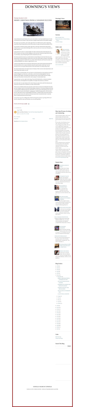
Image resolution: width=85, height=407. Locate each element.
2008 (58, 327)
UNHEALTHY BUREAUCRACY (61, 236)
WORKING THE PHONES (64, 251)
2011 (58, 321)
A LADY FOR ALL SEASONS (63, 293)
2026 (58, 266)
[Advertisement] (42, 12)
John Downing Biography (61, 157)
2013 (58, 318)
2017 (58, 311)
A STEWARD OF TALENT (64, 176)
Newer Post (16, 118)
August (59, 296)
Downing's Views (42, 7)
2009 (58, 325)
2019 (58, 307)
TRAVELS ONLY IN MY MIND (65, 207)
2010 (58, 323)
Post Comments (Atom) (23, 121)
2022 (58, 273)
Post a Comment (17, 116)
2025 (58, 267)
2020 (58, 305)
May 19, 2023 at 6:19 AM (23, 113)
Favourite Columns (59, 41)
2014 (58, 316)
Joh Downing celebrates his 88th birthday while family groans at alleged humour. (65, 245)
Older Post (51, 118)
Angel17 (18, 110)
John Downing (65, 49)
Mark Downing (58, 336)
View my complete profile (59, 64)
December (60, 276)
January (59, 303)
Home (34, 118)
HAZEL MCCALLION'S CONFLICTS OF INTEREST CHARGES (65, 198)
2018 (58, 309)
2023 (58, 271)
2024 (58, 269)
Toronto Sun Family (59, 338)
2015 (58, 314)
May (59, 299)
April (59, 301)
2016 (58, 312)
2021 (58, 275)
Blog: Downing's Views (60, 37)
